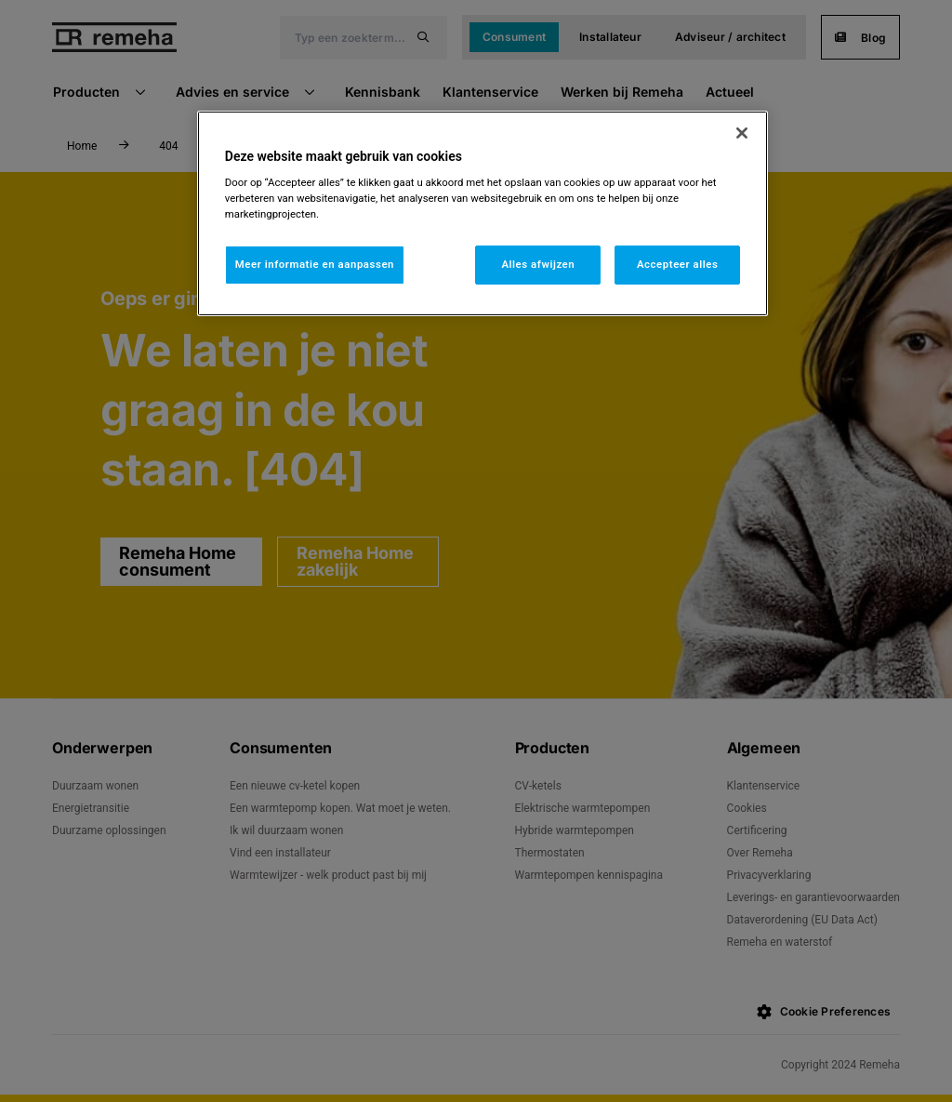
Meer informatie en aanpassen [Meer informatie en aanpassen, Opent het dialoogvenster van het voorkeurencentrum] (314, 264)
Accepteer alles (677, 264)
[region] (482, 214)
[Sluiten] (741, 133)
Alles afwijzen (538, 264)
